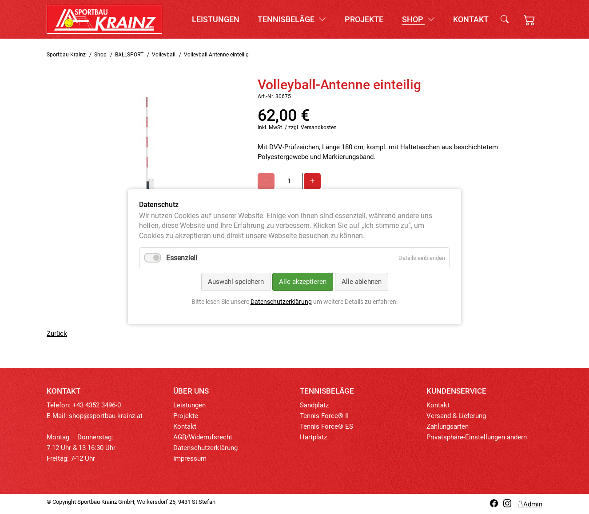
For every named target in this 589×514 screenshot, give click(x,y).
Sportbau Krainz (66, 55)
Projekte (364, 19)
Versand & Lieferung (456, 416)
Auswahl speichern (236, 282)
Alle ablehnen (362, 282)
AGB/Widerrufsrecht (202, 437)
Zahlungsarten (447, 426)
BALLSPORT (129, 55)
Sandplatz (314, 405)
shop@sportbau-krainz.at (106, 416)
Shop (418, 19)
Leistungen (215, 19)
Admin (529, 504)
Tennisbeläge (292, 19)
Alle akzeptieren (302, 282)
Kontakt (471, 19)
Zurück (57, 334)
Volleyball (163, 55)
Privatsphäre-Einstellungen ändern (476, 437)
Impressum (190, 458)
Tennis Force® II (324, 416)
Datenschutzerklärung (205, 448)
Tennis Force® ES (326, 426)
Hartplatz (313, 437)
